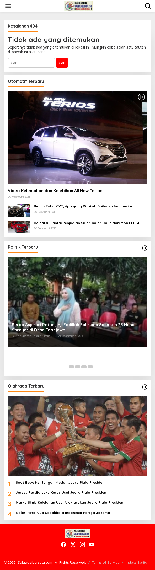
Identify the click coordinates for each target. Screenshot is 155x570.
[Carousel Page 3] (77, 366)
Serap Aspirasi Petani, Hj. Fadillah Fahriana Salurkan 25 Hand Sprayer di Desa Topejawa (73, 327)
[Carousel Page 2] (71, 366)
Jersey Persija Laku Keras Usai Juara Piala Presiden (61, 492)
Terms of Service (106, 562)
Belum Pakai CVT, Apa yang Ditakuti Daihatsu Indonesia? (83, 206)
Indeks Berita (136, 562)
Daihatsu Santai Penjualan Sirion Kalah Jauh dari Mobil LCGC (87, 223)
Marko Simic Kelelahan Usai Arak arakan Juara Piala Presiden (69, 502)
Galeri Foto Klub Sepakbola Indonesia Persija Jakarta (63, 512)
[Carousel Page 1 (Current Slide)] (65, 366)
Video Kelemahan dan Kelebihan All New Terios (55, 190)
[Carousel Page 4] (84, 366)
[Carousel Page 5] (90, 366)
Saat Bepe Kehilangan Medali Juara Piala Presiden (60, 482)
